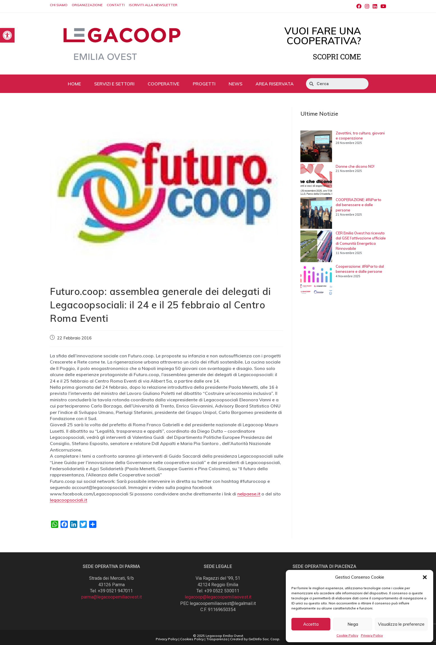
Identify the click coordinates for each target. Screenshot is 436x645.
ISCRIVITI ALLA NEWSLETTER (153, 5)
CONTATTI (116, 5)
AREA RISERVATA (275, 84)
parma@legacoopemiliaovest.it (111, 597)
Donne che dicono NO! (355, 166)
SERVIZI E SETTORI (114, 84)
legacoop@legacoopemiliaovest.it (218, 597)
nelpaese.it (248, 494)
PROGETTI (204, 84)
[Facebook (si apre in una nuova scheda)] (359, 6)
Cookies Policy (192, 639)
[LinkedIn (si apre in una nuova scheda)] (375, 6)
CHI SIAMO (59, 5)
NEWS (235, 84)
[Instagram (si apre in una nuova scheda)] (367, 6)
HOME (74, 84)
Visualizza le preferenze (401, 624)
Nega (352, 624)
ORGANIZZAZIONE (87, 5)
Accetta (311, 624)
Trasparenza (217, 639)
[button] (425, 577)
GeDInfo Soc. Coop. (264, 639)
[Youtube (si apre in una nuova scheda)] (382, 6)
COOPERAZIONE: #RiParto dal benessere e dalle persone (358, 204)
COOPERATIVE (163, 84)
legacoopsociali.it (68, 500)
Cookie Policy (347, 635)
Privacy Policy (372, 635)
